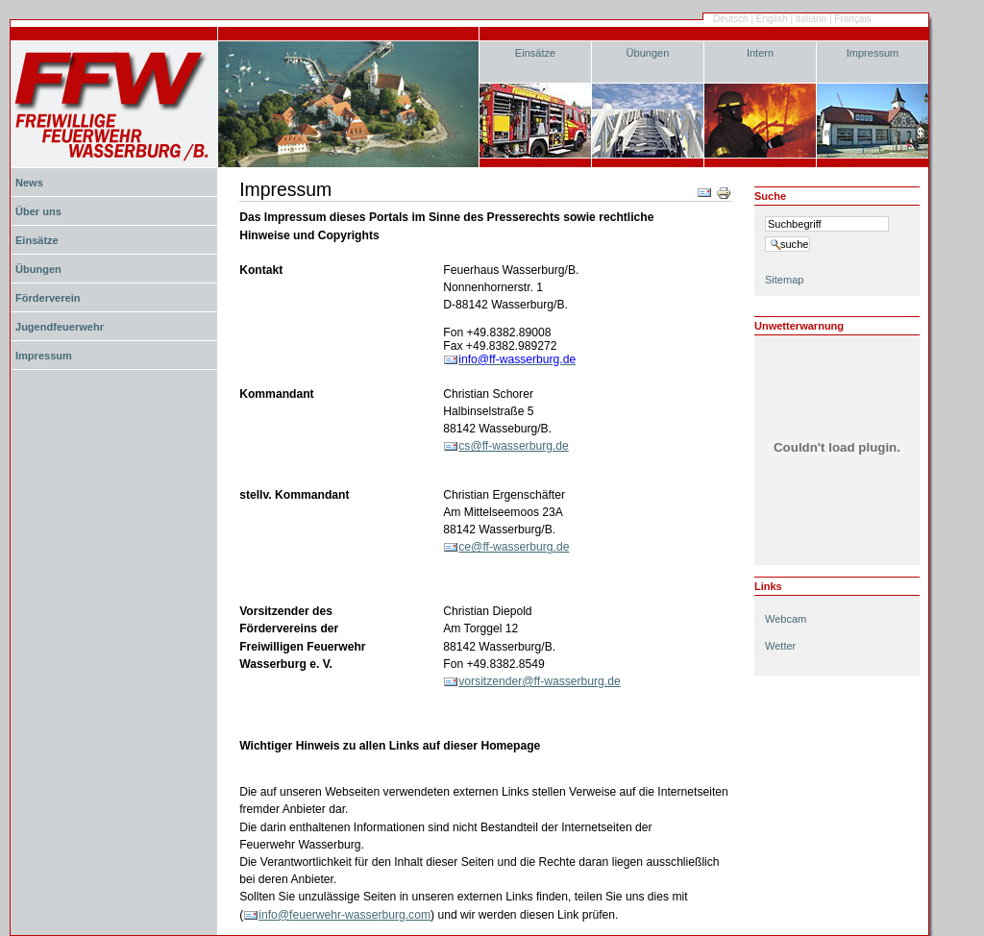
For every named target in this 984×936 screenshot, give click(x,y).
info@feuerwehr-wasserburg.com (344, 915)
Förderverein (47, 298)
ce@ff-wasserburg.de (513, 547)
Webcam (785, 619)
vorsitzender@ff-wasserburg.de (539, 681)
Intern (760, 53)
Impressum (873, 53)
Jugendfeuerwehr (59, 327)
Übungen (648, 53)
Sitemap (784, 279)
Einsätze (535, 53)
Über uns (38, 211)
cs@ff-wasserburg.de (513, 446)
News (29, 182)
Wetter (780, 646)
